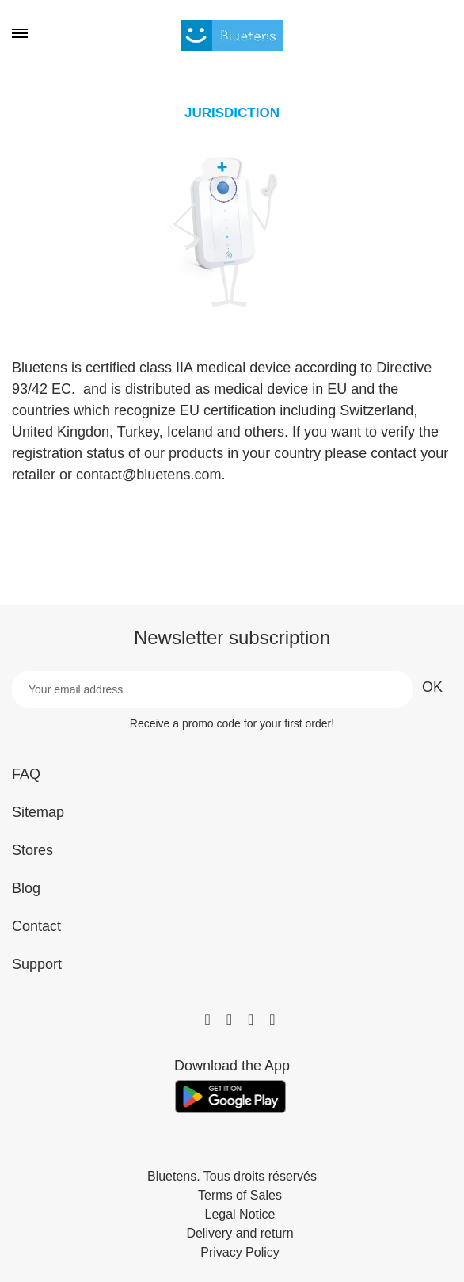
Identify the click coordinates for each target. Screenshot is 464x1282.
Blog (26, 888)
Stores (32, 850)
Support (37, 964)
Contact (36, 926)
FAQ (26, 774)
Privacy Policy (240, 1252)
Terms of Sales (240, 1195)
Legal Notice (240, 1214)
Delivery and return (239, 1233)
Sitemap (38, 812)
